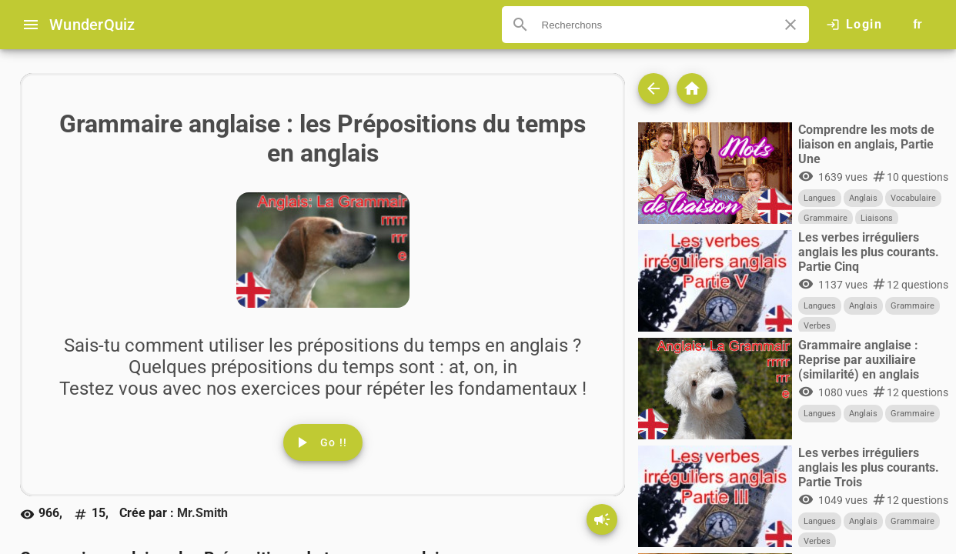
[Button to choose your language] (917, 24)
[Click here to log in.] (854, 24)
